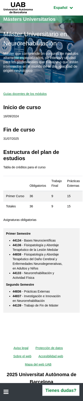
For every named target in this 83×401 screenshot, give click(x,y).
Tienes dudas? (60, 390)
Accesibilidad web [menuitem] (51, 356)
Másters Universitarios (29, 19)
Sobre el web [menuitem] (22, 356)
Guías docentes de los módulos (25, 94)
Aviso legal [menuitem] (21, 348)
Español (66, 7)
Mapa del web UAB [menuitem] (38, 364)
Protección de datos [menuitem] (49, 348)
